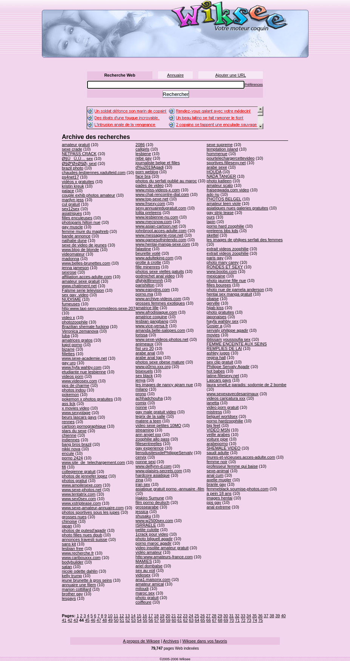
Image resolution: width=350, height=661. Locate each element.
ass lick (68, 403)
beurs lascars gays (79, 417)
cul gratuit (71, 204)
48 (104, 620)
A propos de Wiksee (141, 641)
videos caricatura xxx (226, 398)
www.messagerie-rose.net (159, 235)
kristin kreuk (73, 186)
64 (197, 620)
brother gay (72, 594)
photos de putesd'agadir (84, 530)
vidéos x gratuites (78, 181)
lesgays (69, 598)
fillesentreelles (148, 443)
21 (173, 615)
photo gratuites (220, 312)
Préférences (253, 84)
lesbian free (72, 548)
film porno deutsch (152, 502)
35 (254, 615)
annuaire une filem (79, 584)
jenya (140, 380)
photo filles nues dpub (82, 535)
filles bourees (219, 285)
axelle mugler (219, 480)
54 (139, 620)
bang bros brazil (76, 444)
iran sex (142, 484)
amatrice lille (146, 307)
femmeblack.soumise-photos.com (238, 489)
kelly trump (72, 575)
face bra (142, 176)
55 (145, 620)
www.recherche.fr (78, 553)
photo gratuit (146, 597)
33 (243, 615)
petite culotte (147, 529)
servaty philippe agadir (227, 330)
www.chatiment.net (79, 286)
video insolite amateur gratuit (162, 547)
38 (272, 615)
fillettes (68, 353)
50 (116, 620)
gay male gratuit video (155, 412)
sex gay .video (75, 295)
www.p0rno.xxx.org (152, 366)
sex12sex (70, 208)
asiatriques (72, 213)
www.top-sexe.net (151, 199)
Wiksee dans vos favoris (204, 641)
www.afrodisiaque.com (156, 312)
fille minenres (147, 267)
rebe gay (143, 158)
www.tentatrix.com (78, 494)
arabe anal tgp (148, 357)
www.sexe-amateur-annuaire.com (93, 507)
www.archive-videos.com (158, 298)
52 (127, 620)
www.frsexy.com (150, 203)
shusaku (143, 516)
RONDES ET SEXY (225, 267)
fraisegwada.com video (228, 190)
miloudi (142, 588)
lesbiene (143, 153)
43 (76, 620)
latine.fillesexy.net (223, 375)
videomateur (73, 254)
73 (249, 620)
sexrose (69, 272)
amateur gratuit (76, 144)
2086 (139, 144)
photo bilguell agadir (153, 538)
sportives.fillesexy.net (226, 162)
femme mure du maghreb (85, 231)
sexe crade (72, 149)
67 (214, 620)
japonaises (217, 316)
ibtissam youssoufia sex (228, 339)
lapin (211, 221)
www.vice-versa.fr (151, 326)
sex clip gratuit (220, 362)
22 (179, 615)
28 (214, 615)
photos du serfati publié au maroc (166, 181)
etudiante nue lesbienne (84, 372)
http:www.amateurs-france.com (164, 557)
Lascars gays (219, 380)
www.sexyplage (76, 412)
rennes (68, 421)
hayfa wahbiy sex (222, 321)
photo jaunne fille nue (226, 280)
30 (225, 615)
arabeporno (217, 443)
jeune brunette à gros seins (87, 580)
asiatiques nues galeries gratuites (237, 208)
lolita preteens (148, 212)
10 (110, 615)
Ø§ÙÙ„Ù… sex (77, 158)
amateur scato (220, 185)
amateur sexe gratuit (81, 281)
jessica (141, 511)
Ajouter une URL (230, 75)
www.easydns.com (152, 289)
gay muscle (72, 227)
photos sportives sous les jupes (91, 512)
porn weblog (146, 171)
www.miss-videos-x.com (157, 190)
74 (254, 620)
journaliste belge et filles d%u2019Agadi (157, 164)
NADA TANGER (221, 176)
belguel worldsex (222, 416)
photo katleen (219, 181)
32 (237, 615)
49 (110, 620)
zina (139, 480)
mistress (214, 412)
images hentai (220, 498)
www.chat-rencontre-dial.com (162, 194)
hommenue (217, 153)
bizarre (68, 349)
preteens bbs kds (222, 230)
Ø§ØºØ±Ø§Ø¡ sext (79, 163)
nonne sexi (145, 461)
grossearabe (146, 507)
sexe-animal (218, 470)
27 (208, 615)
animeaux (144, 344)
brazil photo (72, 168)
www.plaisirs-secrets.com (158, 470)
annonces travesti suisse (84, 539)
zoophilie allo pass (152, 439)
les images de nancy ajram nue (164, 384)
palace (68, 190)
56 (151, 620)
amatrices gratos (77, 340)
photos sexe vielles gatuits (159, 271)
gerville (213, 303)
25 (197, 615)
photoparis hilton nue (81, 222)
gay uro (69, 363)
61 (179, 620)
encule (68, 453)
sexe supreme (220, 144)
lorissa (141, 335)
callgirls (142, 149)
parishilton (144, 285)
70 (231, 620)
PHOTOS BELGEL (224, 199)
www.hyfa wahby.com (81, 367)
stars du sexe (74, 430)
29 (220, 615)
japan (67, 526)
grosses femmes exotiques (160, 303)
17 (150, 615)
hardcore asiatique (152, 475)
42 (70, 620)
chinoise (69, 521)
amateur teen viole (224, 203)
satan (67, 566)
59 (168, 620)
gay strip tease (220, 212)
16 (145, 615)
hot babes (216, 371)
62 (185, 620)
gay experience (149, 448)
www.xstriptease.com (81, 503)
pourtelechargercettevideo (231, 158)
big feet (213, 425)
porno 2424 (72, 458)
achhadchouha (149, 398)
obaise (213, 298)
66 (208, 620)
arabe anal (145, 353)
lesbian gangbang (151, 321)
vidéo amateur (148, 552)
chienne (69, 435)
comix (140, 403)
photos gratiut (74, 480)
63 (191, 620)
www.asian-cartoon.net (156, 226)
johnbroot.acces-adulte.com (160, 230)
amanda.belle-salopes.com (160, 330)
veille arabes (218, 434)
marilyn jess (73, 199)
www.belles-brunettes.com (86, 263)
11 (116, 615)
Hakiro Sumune (149, 498)
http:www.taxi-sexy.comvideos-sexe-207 (98, 308)
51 (122, 620)
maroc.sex (145, 593)
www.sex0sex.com (79, 498)
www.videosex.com (79, 381)
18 (156, 615)
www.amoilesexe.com (82, 485)
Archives (171, 641)
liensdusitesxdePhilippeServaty (164, 452)
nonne (141, 407)
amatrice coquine (151, 316)
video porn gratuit (223, 407)
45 (87, 620)
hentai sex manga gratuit (229, 294)
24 (191, 615)
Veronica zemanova (80, 331)
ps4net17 (70, 177)
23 (185, 615)
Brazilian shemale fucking (85, 326)
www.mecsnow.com (153, 221)
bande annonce (76, 236)
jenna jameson (75, 267)
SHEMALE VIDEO (224, 448)
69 (226, 620)
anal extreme (219, 507)
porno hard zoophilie (225, 226)
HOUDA (214, 171)
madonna (70, 258)
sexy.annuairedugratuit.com (160, 208)
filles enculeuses (77, 218)
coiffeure (143, 602)
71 (237, 620)
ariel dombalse (149, 566)
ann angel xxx (148, 434)
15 (139, 615)
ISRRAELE (145, 525)
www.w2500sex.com (154, 520)
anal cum (215, 475)
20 (168, 615)
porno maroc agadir (153, 543)
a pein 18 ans (219, 493)
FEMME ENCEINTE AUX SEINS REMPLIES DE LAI (237, 346)
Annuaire (175, 75)
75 (260, 620)
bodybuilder (72, 562)
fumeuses (71, 304)
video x (68, 317)
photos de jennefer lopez (84, 476)
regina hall (216, 357)
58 (162, 620)
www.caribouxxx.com (81, 557)
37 (266, 615)
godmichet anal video (155, 276)
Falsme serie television (83, 290)
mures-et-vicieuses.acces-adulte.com (241, 457)
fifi (64, 467)
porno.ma (144, 294)
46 (93, 620)
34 (248, 615)
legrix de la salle (150, 416)
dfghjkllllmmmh (149, 280)
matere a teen (148, 421)
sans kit (69, 544)
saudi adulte (218, 452)
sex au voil (145, 570)
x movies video (75, 408)
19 (162, 615)
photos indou (74, 390)
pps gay (214, 502)
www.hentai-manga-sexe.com (162, 244)
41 (64, 620)
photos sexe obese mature (159, 362)
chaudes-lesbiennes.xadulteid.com (94, 172)
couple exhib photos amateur (88, 195)
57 (156, 620)
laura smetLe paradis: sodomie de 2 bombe (247, 384)
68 (220, 620)
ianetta (213, 403)
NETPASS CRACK (79, 153)
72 (243, 620)
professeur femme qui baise (232, 466)
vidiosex (142, 575)
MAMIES (143, 561)
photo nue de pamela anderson (235, 289)
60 (174, 620)
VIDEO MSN (218, 430)
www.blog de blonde (80, 249)
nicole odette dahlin (80, 571)
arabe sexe (217, 167)
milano (141, 389)
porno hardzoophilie (225, 421)
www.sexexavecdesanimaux (233, 393)
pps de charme (75, 385)
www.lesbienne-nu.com (156, 217)
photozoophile (75, 322)
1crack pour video (151, 534)
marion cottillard (76, 589)
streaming (144, 430)
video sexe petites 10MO (158, 425)
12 (121, 615)
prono (140, 393)
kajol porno (72, 344)
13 (127, 615)
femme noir (217, 461)
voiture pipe (217, 439)
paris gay (215, 258)
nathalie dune (74, 240)
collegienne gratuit (78, 471)
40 (283, 615)
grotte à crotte (148, 262)
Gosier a (215, 326)
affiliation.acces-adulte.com (87, 276)
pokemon (70, 394)
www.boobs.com (222, 271)
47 (99, 620)
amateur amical (149, 584)
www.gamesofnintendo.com (160, 239)
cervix (140, 457)
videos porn (72, 376)
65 (203, 620)
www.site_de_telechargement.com (93, 462)
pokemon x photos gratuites (87, 399)
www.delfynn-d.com (153, 466)
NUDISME (71, 299)
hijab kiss (215, 307)
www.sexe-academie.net (84, 358)
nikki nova (71, 449)
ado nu (213, 194)
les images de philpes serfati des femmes (245, 239)
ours (211, 217)
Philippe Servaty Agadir (228, 366)
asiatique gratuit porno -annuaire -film (169, 489)
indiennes (71, 440)
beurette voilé (147, 253)
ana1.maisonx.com (152, 579)
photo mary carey (223, 262)
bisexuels (144, 371)
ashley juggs (218, 353)
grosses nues (74, 517)
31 (231, 615)
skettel (213, 235)
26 (202, 615)
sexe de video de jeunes (84, 245)
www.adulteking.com (154, 258)
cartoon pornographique (84, 426)
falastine (143, 249)
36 (260, 615)
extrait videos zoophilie (228, 249)
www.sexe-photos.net (81, 489)
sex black (144, 375)
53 (133, 620)
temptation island (222, 149)
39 (277, 615)
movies (213, 335)
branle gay (216, 484)
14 (133, 615)
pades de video (149, 185)
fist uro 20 (144, 348)
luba (66, 335)
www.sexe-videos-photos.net (161, 339)
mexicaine (216, 276)
